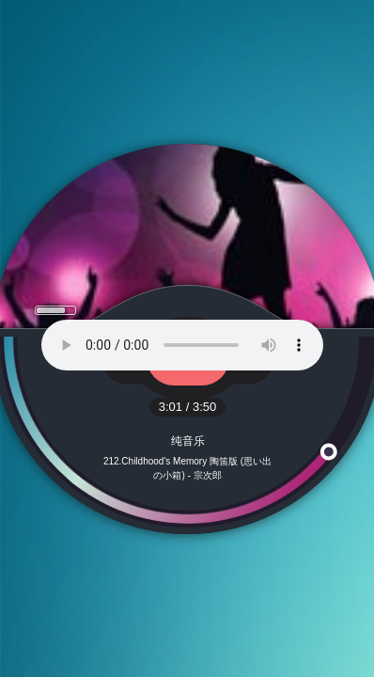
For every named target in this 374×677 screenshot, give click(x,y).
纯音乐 (188, 441)
